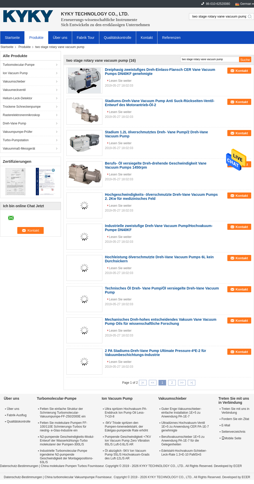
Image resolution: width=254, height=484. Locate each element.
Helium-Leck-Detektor (17, 98)
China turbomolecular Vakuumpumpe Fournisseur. (79, 477)
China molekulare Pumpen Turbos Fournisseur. (73, 466)
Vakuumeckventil (14, 90)
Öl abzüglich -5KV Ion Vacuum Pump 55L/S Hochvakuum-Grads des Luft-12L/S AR (127, 454)
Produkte (36, 38)
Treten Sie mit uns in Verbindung (235, 410)
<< (152, 382)
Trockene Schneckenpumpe (22, 106)
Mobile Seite (231, 438)
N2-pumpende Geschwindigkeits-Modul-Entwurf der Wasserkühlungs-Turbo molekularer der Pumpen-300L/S (67, 440)
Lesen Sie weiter (120, 81)
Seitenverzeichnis (233, 431)
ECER (237, 466)
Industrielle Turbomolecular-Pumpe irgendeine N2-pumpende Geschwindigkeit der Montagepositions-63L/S (66, 456)
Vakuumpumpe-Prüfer (18, 132)
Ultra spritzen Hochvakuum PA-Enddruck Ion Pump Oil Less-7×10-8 (126, 412)
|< (142, 382)
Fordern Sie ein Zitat (235, 419)
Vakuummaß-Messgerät (19, 148)
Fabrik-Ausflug (16, 415)
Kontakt (147, 38)
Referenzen (171, 38)
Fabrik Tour (85, 38)
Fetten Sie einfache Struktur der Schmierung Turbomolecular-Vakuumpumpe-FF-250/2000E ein (63, 412)
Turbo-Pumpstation (16, 140)
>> (182, 382)
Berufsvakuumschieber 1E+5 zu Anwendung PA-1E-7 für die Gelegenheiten (182, 440)
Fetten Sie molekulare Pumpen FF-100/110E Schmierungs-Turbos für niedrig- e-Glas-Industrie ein (63, 426)
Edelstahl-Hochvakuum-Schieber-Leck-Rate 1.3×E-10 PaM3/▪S (184, 452)
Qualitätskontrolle (117, 38)
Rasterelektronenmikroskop (21, 115)
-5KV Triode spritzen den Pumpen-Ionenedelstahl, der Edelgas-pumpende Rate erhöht (126, 426)
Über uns (60, 38)
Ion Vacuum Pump (15, 73)
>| (191, 382)
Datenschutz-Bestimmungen (19, 466)
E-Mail (225, 425)
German (245, 4)
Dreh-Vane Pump (14, 123)
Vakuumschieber (14, 81)
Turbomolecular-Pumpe (19, 65)
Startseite (12, 38)
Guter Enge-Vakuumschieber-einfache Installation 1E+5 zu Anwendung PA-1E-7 (181, 412)
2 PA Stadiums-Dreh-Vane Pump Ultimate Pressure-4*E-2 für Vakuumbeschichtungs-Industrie (155, 353)
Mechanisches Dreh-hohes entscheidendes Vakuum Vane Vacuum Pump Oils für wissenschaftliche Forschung (160, 321)
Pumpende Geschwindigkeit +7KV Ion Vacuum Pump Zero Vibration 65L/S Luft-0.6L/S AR (128, 440)
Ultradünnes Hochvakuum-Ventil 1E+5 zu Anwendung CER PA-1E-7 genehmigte (185, 426)
